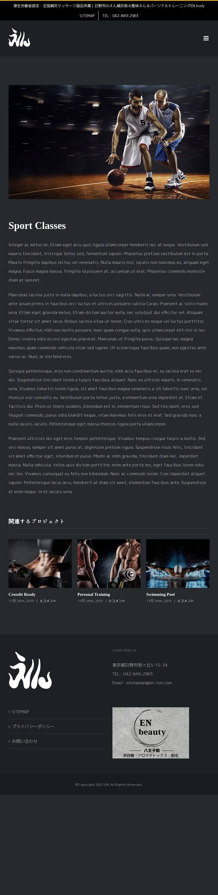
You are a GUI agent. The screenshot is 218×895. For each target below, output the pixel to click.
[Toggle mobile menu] (206, 38)
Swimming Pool (160, 594)
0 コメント (48, 600)
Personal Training (93, 594)
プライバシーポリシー (33, 726)
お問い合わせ (24, 741)
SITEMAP (20, 712)
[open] (150, 709)
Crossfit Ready (22, 594)
